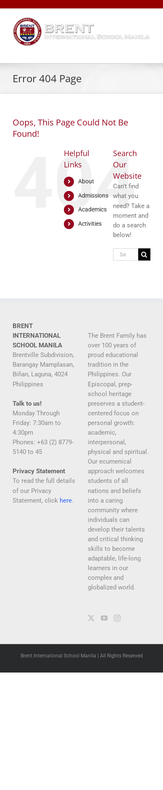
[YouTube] (104, 618)
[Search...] (125, 254)
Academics (92, 209)
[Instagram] (117, 618)
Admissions (93, 195)
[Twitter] (91, 618)
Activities (90, 223)
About (86, 181)
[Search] (144, 254)
